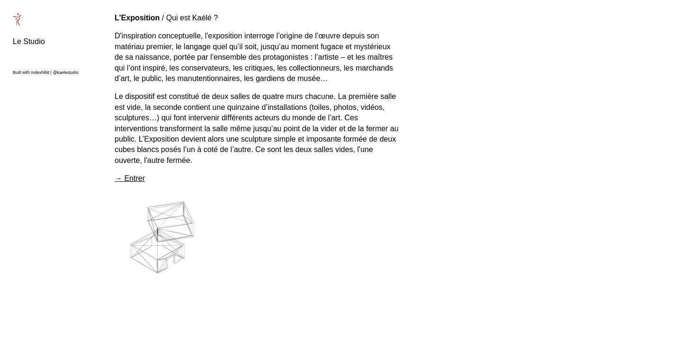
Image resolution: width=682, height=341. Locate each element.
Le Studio (29, 41)
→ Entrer (130, 178)
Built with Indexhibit (31, 72)
